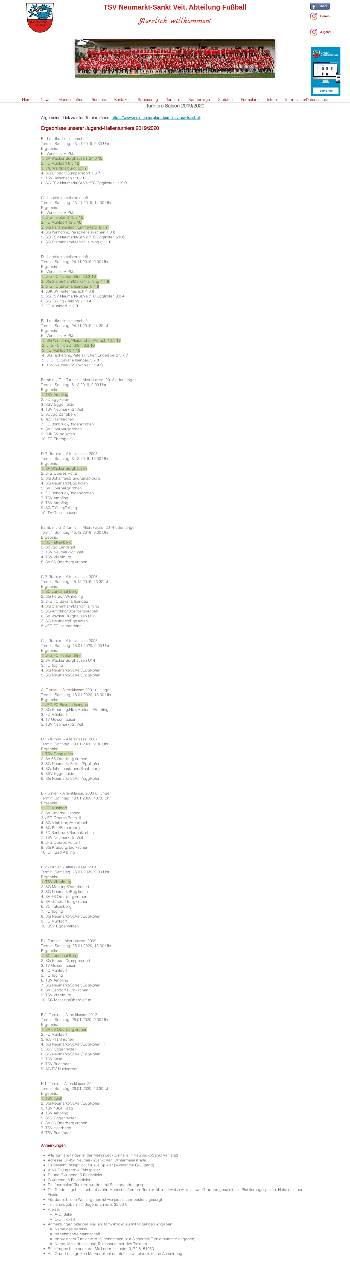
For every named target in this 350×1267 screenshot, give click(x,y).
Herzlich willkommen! (175, 21)
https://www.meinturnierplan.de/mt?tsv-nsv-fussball (156, 117)
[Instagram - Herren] (313, 16)
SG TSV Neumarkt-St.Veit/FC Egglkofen (80, 237)
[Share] (320, 6)
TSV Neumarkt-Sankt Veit (69, 365)
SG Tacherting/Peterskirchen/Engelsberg (82, 355)
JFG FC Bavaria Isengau (68, 360)
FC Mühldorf (57, 305)
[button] (71, 100)
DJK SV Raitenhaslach (65, 291)
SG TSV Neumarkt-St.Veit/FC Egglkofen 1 (81, 182)
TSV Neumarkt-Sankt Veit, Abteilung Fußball (175, 7)
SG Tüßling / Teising (62, 301)
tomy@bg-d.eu (117, 1224)
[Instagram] (313, 32)
